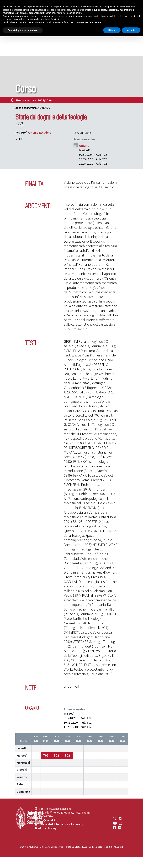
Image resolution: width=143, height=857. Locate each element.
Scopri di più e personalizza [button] (22, 30)
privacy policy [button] (115, 6)
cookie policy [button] (74, 13)
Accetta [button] (131, 30)
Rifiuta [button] (112, 30)
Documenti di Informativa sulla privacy (60, 824)
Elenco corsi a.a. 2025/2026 (32, 100)
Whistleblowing (47, 828)
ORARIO (84, 146)
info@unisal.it (46, 820)
